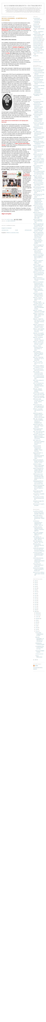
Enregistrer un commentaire (7, 228)
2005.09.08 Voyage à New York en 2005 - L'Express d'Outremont (38, 426)
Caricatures (35, 24)
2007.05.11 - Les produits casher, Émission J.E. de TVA (38, 410)
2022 (36, 586)
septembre (38, 618)
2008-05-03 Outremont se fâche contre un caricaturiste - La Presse (38, 279)
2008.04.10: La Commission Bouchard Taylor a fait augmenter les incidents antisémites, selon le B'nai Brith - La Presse (38, 284)
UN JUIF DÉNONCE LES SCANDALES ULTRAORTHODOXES (38, 78)
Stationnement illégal (37, 43)
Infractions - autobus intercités (38, 28)
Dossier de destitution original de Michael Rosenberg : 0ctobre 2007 (38, 138)
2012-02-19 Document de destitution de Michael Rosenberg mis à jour (37, 120)
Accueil (16, 230)
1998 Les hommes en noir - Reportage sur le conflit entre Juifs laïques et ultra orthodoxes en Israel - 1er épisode (38, 476)
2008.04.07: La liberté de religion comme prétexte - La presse (38, 290)
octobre (37, 616)
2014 (36, 600)
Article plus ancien (28, 230)
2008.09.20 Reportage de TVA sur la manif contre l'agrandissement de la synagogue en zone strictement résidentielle (38, 201)
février (37, 631)
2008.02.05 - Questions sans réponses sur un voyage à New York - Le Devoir (38, 343)
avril (37, 627)
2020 (36, 589)
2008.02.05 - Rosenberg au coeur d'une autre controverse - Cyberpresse (38, 339)
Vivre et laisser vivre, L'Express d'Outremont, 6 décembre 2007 (38, 565)
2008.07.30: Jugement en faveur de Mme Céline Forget (37, 221)
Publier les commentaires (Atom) (13, 232)
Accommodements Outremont (23, 6)
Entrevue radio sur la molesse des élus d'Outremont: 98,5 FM (38, 498)
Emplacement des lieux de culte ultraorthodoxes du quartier (38, 128)
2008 (36, 611)
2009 (36, 609)
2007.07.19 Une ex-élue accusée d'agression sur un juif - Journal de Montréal (38, 406)
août (36, 620)
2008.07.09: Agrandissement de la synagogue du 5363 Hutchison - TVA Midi (38, 229)
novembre (37, 614)
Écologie (34, 55)
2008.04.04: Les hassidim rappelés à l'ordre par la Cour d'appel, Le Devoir (38, 294)
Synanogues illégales (37, 45)
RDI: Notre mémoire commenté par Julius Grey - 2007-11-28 (38, 545)
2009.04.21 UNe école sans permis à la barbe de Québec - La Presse (38, 155)
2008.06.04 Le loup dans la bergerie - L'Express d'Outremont (38, 262)
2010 (36, 607)
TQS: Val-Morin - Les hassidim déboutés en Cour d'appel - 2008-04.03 (38, 538)
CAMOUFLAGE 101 (39, 653)
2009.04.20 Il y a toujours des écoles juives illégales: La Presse (38, 163)
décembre (37, 613)
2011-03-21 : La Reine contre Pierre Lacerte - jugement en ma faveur (38, 124)
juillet (37, 622)
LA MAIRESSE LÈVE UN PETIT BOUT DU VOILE (39, 647)
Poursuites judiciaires (37, 42)
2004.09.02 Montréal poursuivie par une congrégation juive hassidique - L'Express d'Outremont (37, 448)
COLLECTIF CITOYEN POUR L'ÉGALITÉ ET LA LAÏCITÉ (38, 82)
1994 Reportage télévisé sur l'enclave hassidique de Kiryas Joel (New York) (38, 482)
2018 (36, 593)
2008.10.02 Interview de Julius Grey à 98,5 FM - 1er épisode (38, 191)
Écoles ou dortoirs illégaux (38, 52)
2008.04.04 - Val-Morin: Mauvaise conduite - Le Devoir (38, 299)
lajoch (36, 665)
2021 (36, 588)
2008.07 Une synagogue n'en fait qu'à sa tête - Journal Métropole (38, 246)
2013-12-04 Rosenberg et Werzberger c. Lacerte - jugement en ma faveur (38, 111)
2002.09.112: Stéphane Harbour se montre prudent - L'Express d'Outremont (38, 465)
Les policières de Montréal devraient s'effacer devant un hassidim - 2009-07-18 (38, 512)
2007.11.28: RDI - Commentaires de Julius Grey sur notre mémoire (38, 373)
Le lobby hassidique (37, 37)
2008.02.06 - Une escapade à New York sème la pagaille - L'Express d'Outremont (38, 334)
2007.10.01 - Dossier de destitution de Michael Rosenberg (37, 390)
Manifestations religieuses (38, 39)
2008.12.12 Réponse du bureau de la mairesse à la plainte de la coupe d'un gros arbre (38, 172)
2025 (36, 580)
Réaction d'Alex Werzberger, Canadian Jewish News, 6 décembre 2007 (38, 569)
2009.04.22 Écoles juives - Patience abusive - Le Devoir (38, 151)
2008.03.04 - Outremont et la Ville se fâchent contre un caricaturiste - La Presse (38, 326)
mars (37, 629)
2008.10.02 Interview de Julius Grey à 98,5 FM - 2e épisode (38, 195)
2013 (36, 602)
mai (36, 625)
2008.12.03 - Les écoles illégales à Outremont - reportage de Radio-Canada (38, 177)
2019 (36, 591)
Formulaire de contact (37, 61)
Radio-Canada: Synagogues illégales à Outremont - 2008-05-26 (38, 534)
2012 (36, 604)
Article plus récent (5, 230)
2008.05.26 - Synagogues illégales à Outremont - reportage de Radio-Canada (38, 269)
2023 (36, 584)
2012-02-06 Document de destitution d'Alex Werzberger (37, 115)
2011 (36, 606)
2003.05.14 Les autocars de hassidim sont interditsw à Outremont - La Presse (38, 461)
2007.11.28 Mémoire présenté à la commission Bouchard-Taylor (38, 377)
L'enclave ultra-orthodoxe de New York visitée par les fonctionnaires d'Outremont (38, 549)
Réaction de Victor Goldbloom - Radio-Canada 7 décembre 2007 (38, 574)
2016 (36, 597)
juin (36, 623)
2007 (36, 659)
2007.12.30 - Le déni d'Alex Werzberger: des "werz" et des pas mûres (38, 358)
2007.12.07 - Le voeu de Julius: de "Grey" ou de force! (38, 363)
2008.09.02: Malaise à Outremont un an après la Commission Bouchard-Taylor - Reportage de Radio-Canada (38, 215)
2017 (36, 595)
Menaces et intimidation (37, 40)
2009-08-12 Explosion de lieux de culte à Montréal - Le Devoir (38, 147)
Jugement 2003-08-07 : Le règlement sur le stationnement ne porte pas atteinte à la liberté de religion (38, 455)
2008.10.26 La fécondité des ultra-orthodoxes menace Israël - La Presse (38, 184)
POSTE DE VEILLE (37, 68)
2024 (36, 582)
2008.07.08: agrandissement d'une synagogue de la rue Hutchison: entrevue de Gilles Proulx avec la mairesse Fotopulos (38, 235)
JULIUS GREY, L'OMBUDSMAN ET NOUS (39, 634)
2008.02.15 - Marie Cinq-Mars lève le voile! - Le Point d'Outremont (38, 330)
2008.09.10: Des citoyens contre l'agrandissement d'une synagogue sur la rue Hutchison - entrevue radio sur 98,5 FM (38, 208)
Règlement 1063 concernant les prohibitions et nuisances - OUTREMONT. (38, 142)
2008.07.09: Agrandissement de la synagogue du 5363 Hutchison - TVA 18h (38, 225)
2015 (36, 598)
